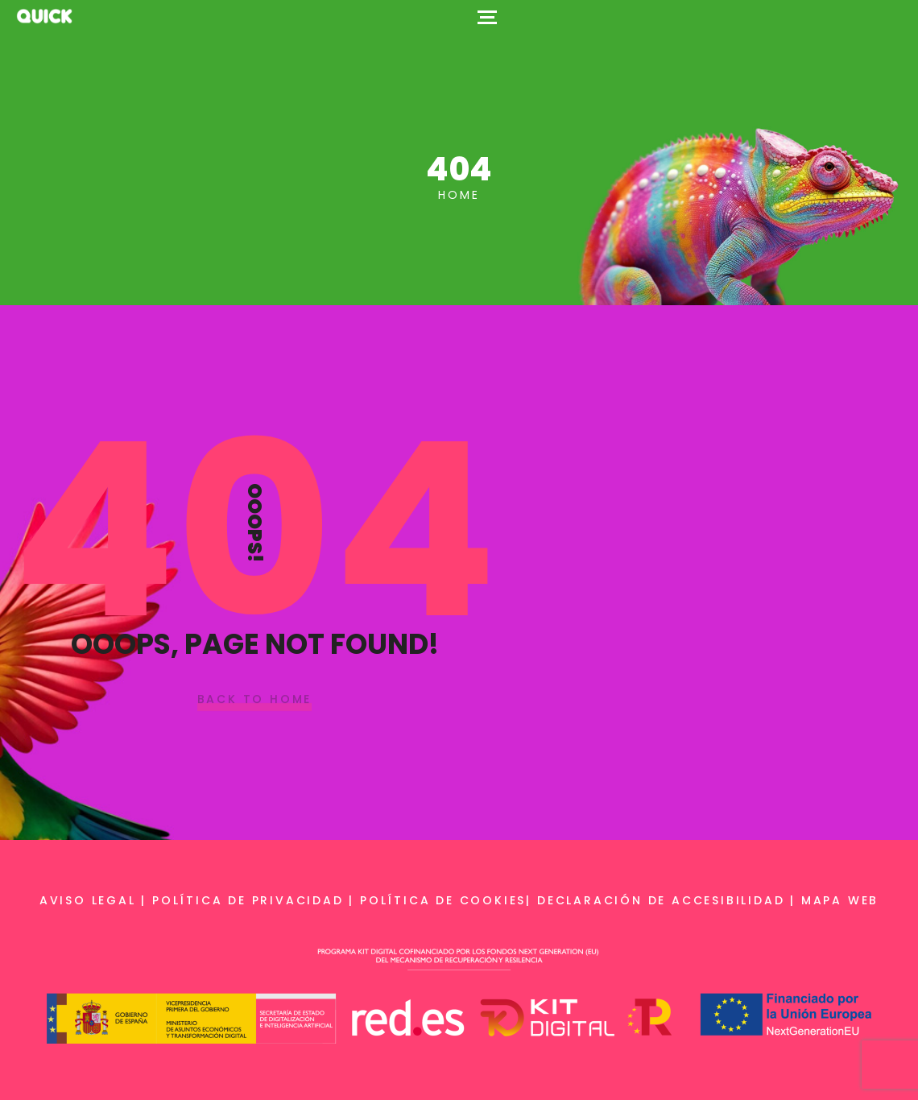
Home (458, 195)
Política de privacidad (248, 900)
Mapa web (840, 900)
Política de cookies (443, 900)
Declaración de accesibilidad (660, 900)
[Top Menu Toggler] (487, 16)
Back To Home (254, 700)
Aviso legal (87, 900)
